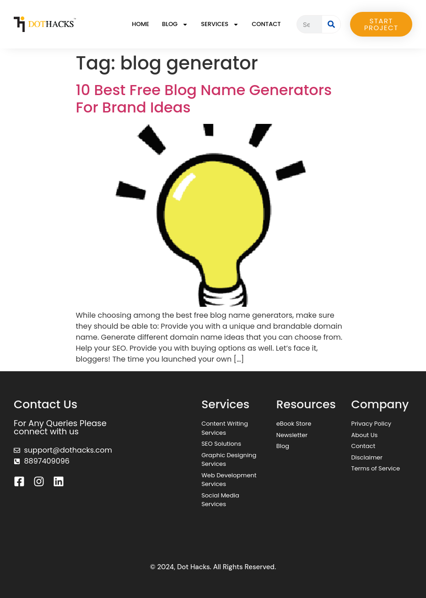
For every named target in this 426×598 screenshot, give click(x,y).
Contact (266, 24)
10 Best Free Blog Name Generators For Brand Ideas (204, 98)
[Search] (331, 24)
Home (140, 24)
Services (220, 24)
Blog (175, 24)
